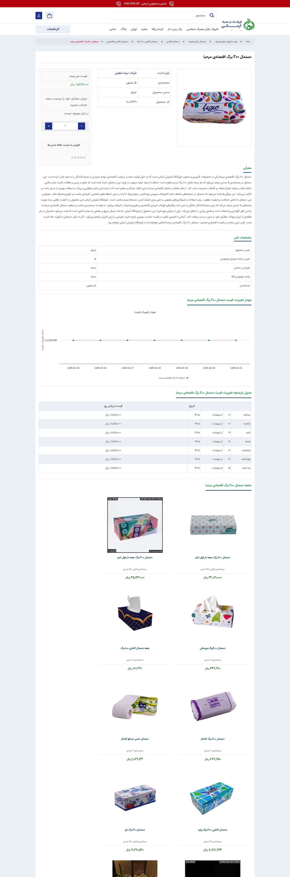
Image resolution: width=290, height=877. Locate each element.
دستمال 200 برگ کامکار (60, 539)
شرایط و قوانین (246, 870)
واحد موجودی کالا (240, 277)
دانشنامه (39, 819)
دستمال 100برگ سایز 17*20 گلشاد (59, 611)
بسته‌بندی (163, 82)
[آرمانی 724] (237, 15)
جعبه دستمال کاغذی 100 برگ (102, 539)
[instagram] (192, 856)
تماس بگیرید (60, 631)
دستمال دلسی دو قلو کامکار (230, 611)
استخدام (138, 819)
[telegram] (184, 856)
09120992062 (145, 4)
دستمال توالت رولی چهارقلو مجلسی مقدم (230, 685)
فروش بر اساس (242, 268)
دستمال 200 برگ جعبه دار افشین (102, 611)
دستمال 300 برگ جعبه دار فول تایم (187, 539)
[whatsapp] (209, 856)
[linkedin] (218, 856)
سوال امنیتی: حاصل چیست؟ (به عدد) (214, 781)
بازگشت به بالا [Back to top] (51, 872)
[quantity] (65, 126)
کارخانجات (71, 819)
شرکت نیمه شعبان (125, 73)
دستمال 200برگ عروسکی (145, 539)
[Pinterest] (201, 856)
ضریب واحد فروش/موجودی (235, 259)
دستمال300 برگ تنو (145, 611)
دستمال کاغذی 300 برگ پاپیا (187, 611)
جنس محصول (160, 92)
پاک (53, 787)
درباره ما (169, 819)
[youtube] (227, 856)
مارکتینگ (141, 870)
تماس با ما (105, 819)
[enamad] (42, 856)
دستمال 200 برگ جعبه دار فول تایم (230, 539)
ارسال (80, 787)
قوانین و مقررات (204, 819)
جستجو (210, 15)
